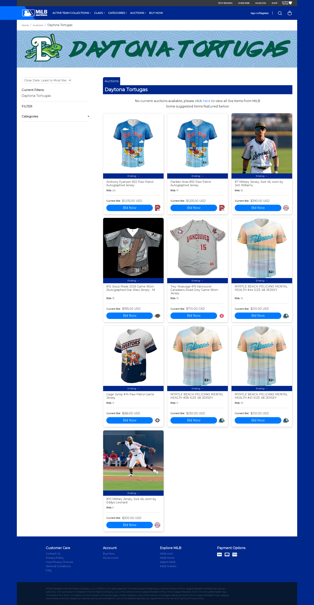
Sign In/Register (260, 13)
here (206, 101)
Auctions (137, 12)
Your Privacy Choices (59, 562)
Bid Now (129, 208)
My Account (110, 557)
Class (98, 12)
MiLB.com (260, 3)
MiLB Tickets (168, 566)
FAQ (49, 570)
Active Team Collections (70, 12)
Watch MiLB (167, 562)
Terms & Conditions (58, 566)
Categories (116, 12)
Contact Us (53, 553)
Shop (274, 3)
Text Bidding (225, 3)
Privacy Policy (55, 557)
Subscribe (244, 3)
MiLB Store (167, 557)
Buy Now (156, 12)
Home (25, 25)
